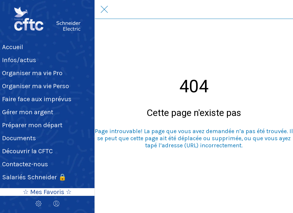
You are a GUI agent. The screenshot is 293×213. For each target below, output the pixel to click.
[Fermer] (104, 9)
